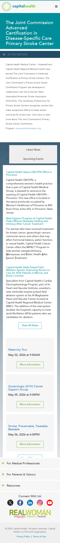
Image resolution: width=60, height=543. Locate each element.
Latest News (33, 149)
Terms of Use (39, 536)
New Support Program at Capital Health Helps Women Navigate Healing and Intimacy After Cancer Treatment (29, 221)
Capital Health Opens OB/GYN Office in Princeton (29, 173)
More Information (30, 364)
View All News (30, 325)
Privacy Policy (23, 536)
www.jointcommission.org (28, 128)
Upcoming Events (33, 158)
